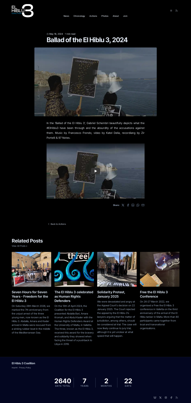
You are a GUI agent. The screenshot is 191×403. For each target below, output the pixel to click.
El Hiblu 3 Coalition (23, 363)
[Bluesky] (155, 397)
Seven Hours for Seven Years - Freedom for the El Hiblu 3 (30, 296)
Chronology (79, 16)
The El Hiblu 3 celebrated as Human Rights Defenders (73, 296)
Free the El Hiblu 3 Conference (154, 294)
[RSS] (176, 397)
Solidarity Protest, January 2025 (111, 294)
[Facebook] (171, 397)
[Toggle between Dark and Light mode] (171, 10)
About (116, 16)
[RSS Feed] (176, 10)
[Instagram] (166, 397)
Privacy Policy (25, 367)
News (66, 16)
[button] (96, 171)
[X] (160, 397)
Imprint (15, 367)
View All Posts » (19, 246)
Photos (104, 16)
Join (125, 16)
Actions (93, 16)
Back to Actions (56, 224)
